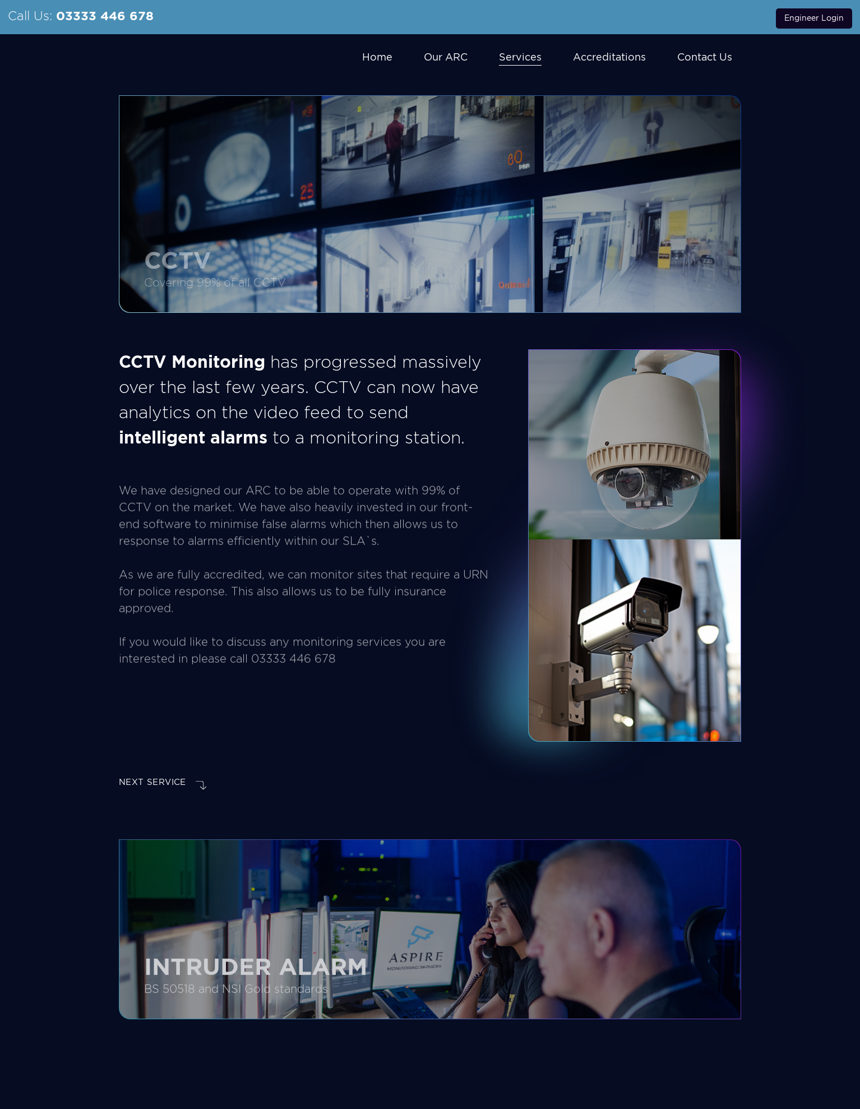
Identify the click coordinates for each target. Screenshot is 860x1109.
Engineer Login (814, 17)
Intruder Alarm (255, 981)
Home (377, 57)
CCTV (177, 260)
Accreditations (609, 57)
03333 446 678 (105, 15)
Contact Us (704, 57)
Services (520, 57)
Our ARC (446, 57)
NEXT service (162, 783)
